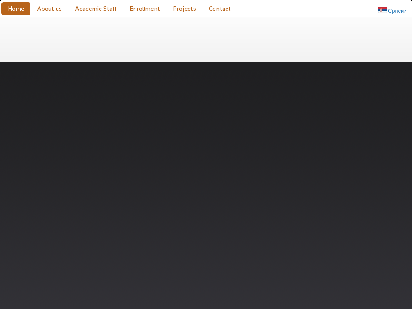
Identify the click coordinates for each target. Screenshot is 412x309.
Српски (396, 11)
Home (16, 8)
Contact (220, 8)
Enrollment (145, 8)
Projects (184, 8)
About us (49, 8)
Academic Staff (96, 8)
